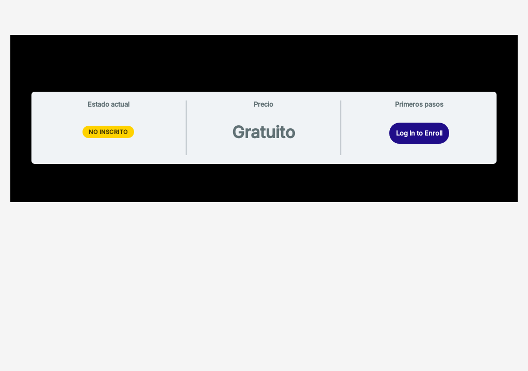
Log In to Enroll (419, 133)
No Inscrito (108, 132)
